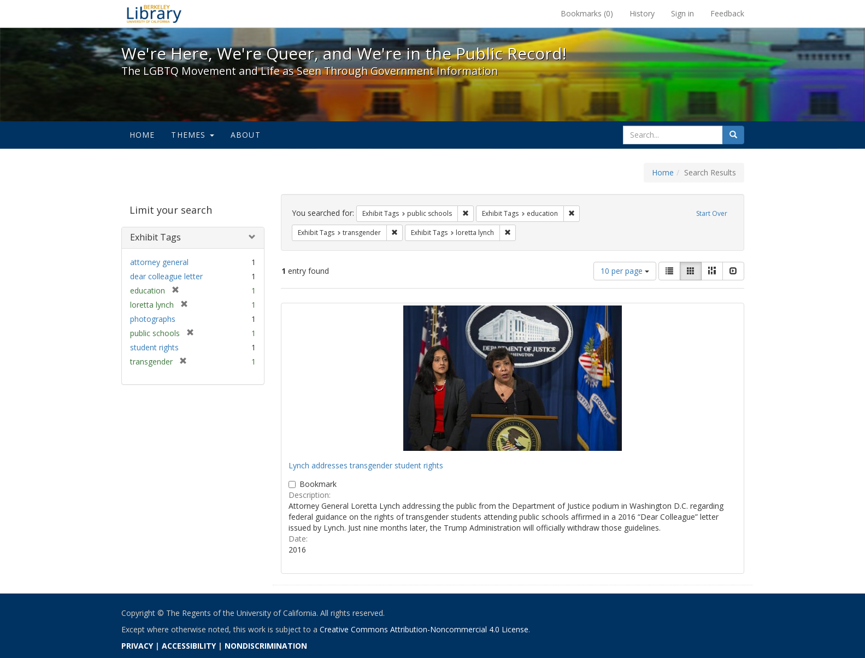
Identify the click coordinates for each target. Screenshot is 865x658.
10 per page (625, 271)
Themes (192, 135)
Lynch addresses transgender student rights (366, 465)
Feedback (727, 13)
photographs (152, 319)
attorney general (159, 262)
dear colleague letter (166, 276)
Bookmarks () (587, 13)
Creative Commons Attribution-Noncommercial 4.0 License (424, 629)
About (246, 135)
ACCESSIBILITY (189, 646)
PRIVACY (137, 646)
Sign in (682, 13)
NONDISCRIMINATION (266, 646)
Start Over (711, 213)
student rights (154, 347)
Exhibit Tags (155, 237)
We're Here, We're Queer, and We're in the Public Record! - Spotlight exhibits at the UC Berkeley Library (154, 13)
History (642, 13)
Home (142, 135)
